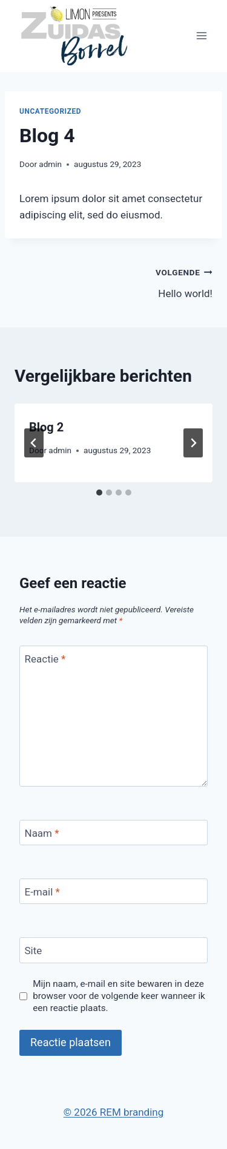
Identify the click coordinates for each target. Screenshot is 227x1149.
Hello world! (168, 282)
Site (33, 950)
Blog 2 (46, 427)
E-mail (42, 892)
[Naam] (113, 833)
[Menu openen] (201, 36)
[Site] (113, 950)
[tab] (99, 492)
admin (50, 164)
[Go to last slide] (34, 442)
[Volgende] (193, 442)
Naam (42, 833)
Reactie (45, 659)
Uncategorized (50, 111)
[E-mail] (113, 892)
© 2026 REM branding (113, 1112)
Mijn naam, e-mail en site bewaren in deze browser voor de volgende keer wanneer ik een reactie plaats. (119, 995)
